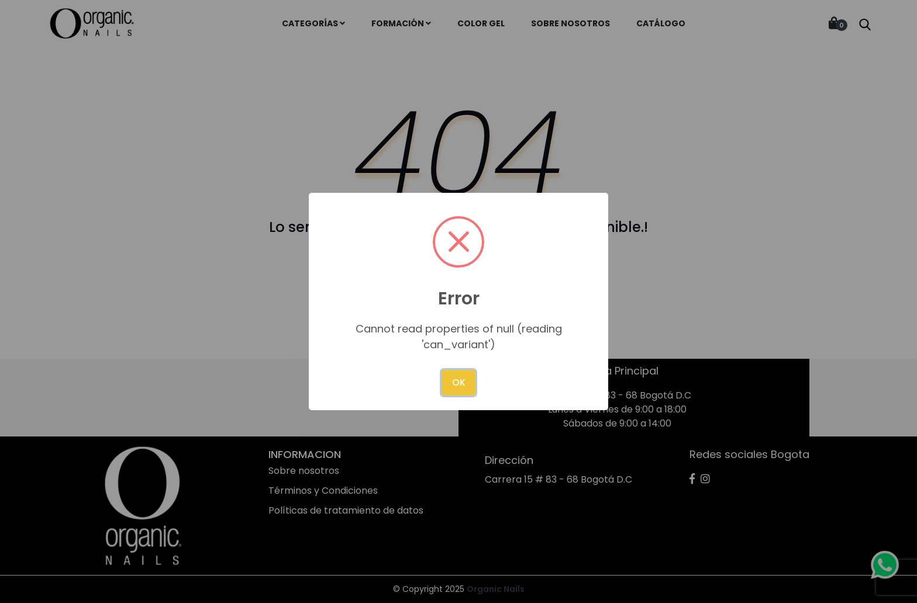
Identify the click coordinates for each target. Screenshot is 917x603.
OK (459, 382)
